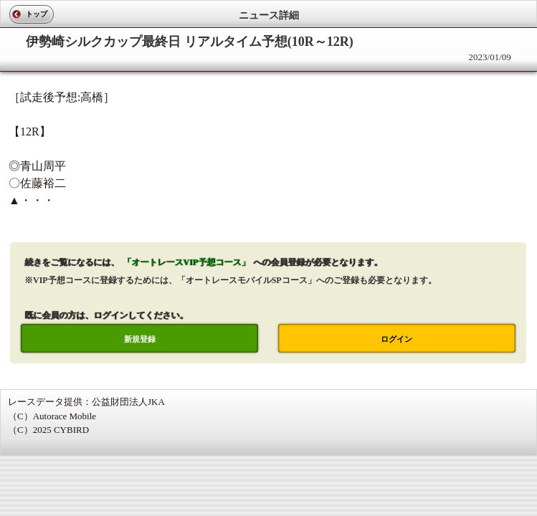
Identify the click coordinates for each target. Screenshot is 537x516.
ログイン (396, 339)
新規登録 (140, 339)
